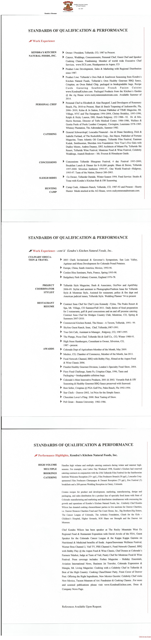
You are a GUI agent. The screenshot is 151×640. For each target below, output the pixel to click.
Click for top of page (145, 636)
